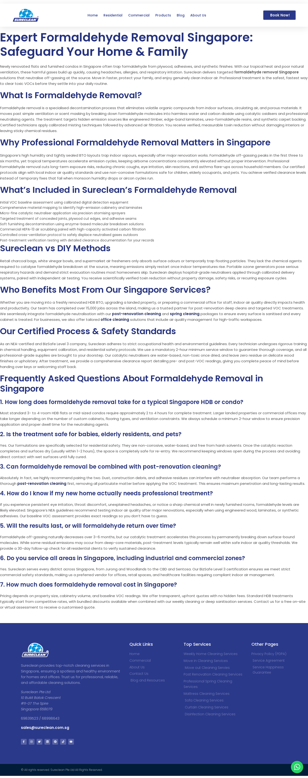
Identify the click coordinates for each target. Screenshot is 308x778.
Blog (181, 15)
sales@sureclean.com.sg (45, 727)
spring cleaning (185, 313)
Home (93, 15)
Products (163, 15)
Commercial (139, 15)
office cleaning (115, 319)
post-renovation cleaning (136, 313)
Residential (112, 15)
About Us (198, 15)
